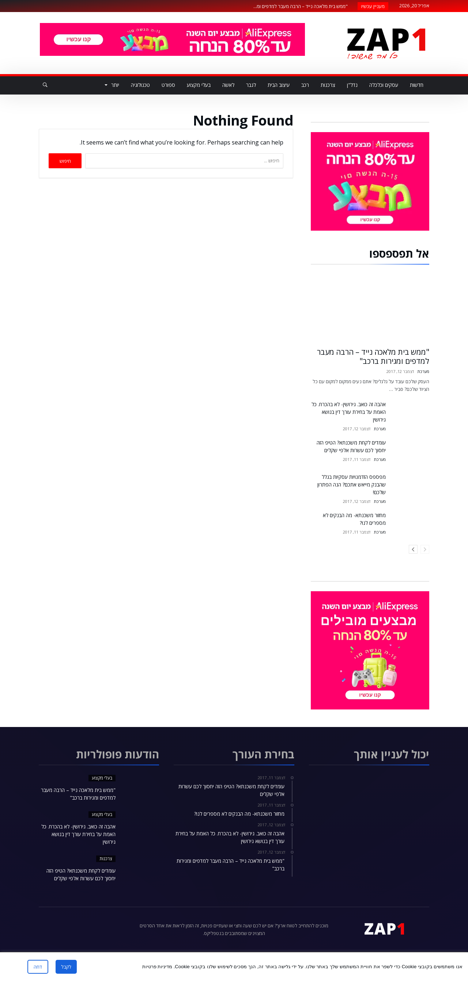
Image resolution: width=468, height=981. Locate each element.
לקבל (66, 966)
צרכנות (105, 858)
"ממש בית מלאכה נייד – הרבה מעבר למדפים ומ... (302, 6)
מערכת (423, 371)
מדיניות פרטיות (157, 966)
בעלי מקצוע (102, 778)
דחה (38, 966)
